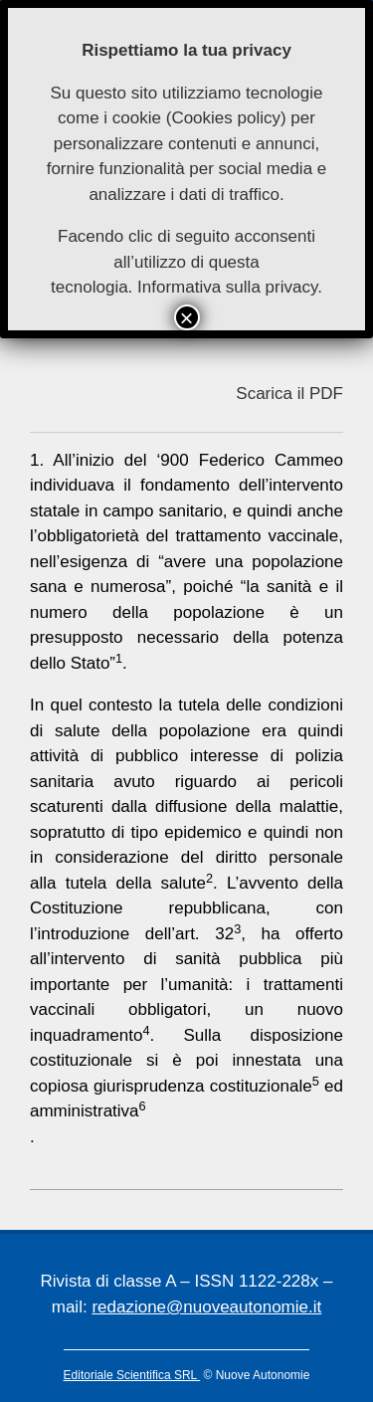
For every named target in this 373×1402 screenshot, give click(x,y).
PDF (326, 393)
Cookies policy (225, 117)
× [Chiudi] (186, 317)
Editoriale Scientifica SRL (132, 1375)
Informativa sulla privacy (227, 287)
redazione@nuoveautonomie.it (206, 1307)
